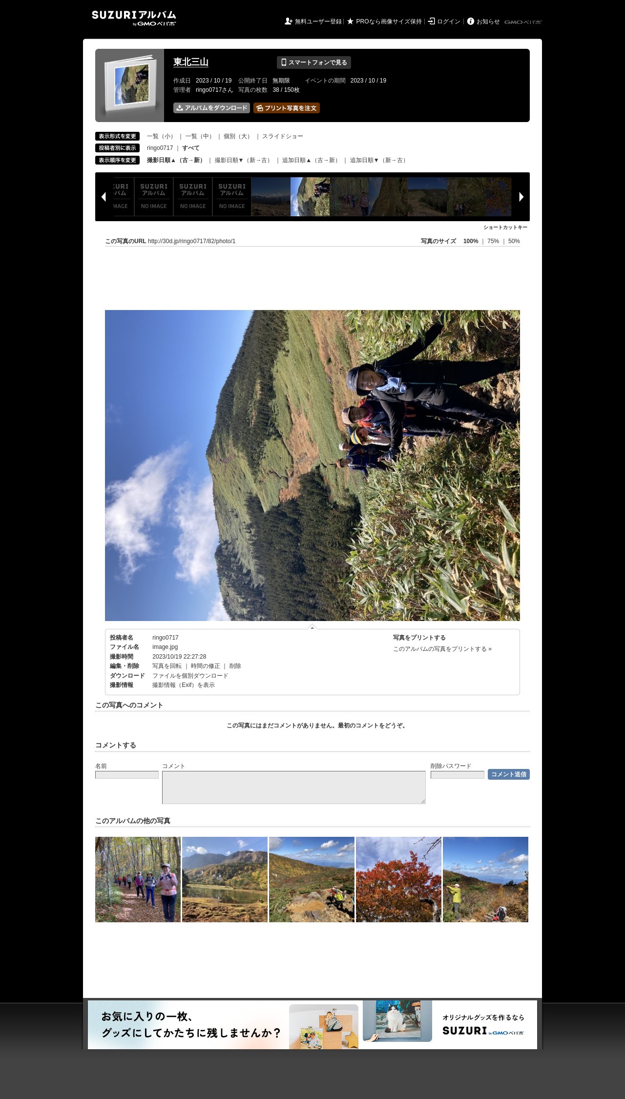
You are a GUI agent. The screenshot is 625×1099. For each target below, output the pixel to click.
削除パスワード (451, 766)
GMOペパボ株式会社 (523, 22)
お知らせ (488, 21)
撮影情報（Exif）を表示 (183, 685)
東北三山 (190, 62)
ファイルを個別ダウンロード (190, 675)
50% (514, 241)
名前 (101, 766)
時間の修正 (205, 666)
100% (471, 241)
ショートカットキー (505, 227)
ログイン (448, 21)
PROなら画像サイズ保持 (389, 21)
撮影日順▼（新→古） (244, 160)
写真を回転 (167, 666)
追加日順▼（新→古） (379, 160)
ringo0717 (160, 148)
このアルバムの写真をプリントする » (442, 648)
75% (493, 241)
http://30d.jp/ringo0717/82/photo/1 (191, 241)
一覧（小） (161, 136)
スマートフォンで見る (314, 62)
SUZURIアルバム (134, 18)
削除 (235, 666)
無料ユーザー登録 (318, 21)
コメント (174, 766)
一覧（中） (200, 136)
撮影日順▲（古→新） (176, 160)
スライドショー (282, 136)
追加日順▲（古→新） (311, 160)
